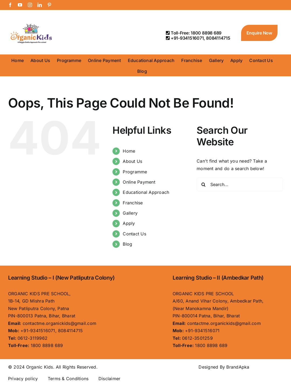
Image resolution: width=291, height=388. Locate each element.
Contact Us (134, 233)
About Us (132, 161)
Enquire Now (259, 33)
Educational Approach (146, 192)
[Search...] (240, 184)
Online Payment (139, 182)
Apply (129, 223)
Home (129, 151)
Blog (127, 244)
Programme (135, 171)
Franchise (133, 202)
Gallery (130, 213)
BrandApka (237, 367)
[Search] (203, 184)
